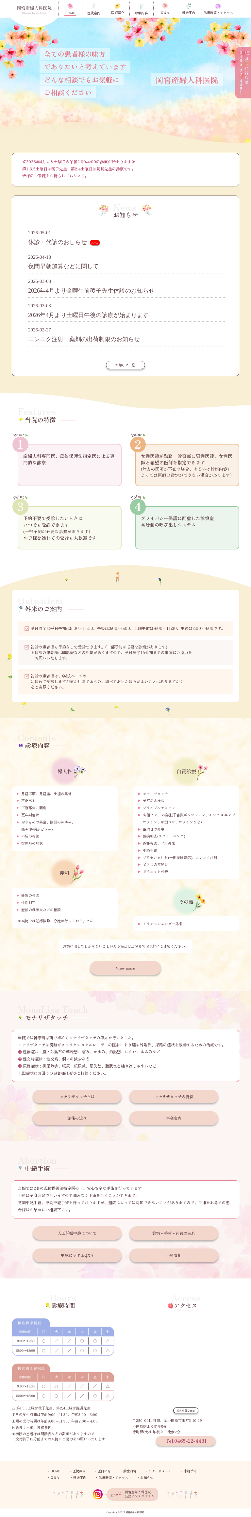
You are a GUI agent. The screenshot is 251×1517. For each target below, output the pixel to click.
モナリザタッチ (155, 793)
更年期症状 (30, 814)
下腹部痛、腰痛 (33, 807)
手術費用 (174, 1255)
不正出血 (28, 800)
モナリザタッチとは (77, 1096)
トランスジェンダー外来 (162, 923)
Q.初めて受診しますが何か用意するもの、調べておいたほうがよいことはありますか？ (107, 681)
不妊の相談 (30, 836)
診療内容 (129, 1471)
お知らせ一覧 (125, 364)
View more (125, 968)
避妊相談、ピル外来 (159, 843)
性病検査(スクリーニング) (164, 836)
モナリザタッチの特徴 (173, 1096)
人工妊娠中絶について (77, 1233)
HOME (55, 1471)
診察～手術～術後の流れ (173, 1233)
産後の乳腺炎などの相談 (41, 909)
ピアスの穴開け (155, 864)
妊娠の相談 (30, 895)
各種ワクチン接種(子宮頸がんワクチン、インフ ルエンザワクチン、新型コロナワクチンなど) (189, 818)
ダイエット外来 (155, 871)
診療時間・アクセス (113, 1477)
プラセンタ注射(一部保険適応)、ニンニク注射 (180, 857)
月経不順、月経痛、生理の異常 (46, 793)
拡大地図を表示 (185, 1410)
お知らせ (146, 1477)
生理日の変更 (153, 829)
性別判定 (28, 902)
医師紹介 (104, 1471)
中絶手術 (150, 850)
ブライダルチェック (159, 807)
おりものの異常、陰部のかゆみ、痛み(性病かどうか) (48, 825)
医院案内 (79, 1471)
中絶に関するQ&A (77, 1255)
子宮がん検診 (153, 800)
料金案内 (174, 1118)
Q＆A (55, 1477)
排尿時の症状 (32, 843)
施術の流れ (77, 1118)
